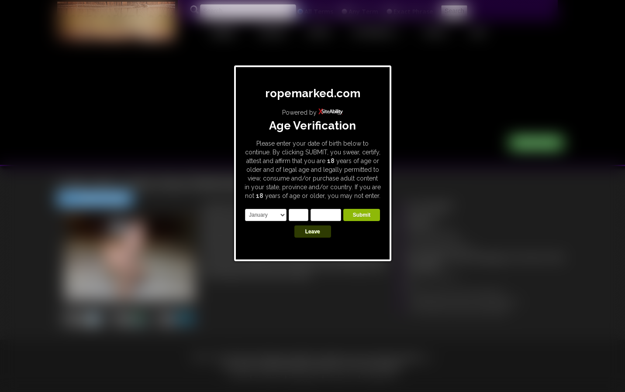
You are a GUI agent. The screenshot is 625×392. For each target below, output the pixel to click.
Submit (362, 215)
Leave (312, 231)
